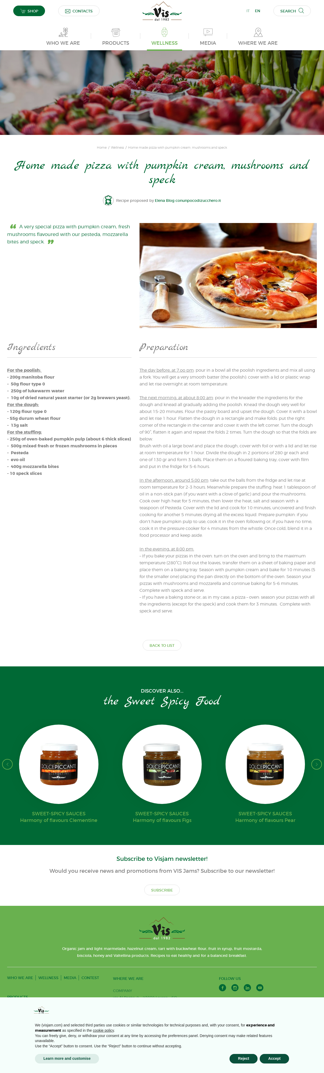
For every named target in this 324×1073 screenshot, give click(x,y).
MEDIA (70, 977)
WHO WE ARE (20, 977)
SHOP (29, 11)
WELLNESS (48, 977)
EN (257, 10)
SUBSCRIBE (162, 890)
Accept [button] (274, 1058)
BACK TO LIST (162, 645)
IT (248, 10)
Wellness (117, 147)
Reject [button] (243, 1058)
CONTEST (90, 977)
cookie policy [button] (103, 1030)
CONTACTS (79, 11)
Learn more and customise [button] (67, 1058)
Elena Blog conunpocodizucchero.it (188, 200)
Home (102, 147)
